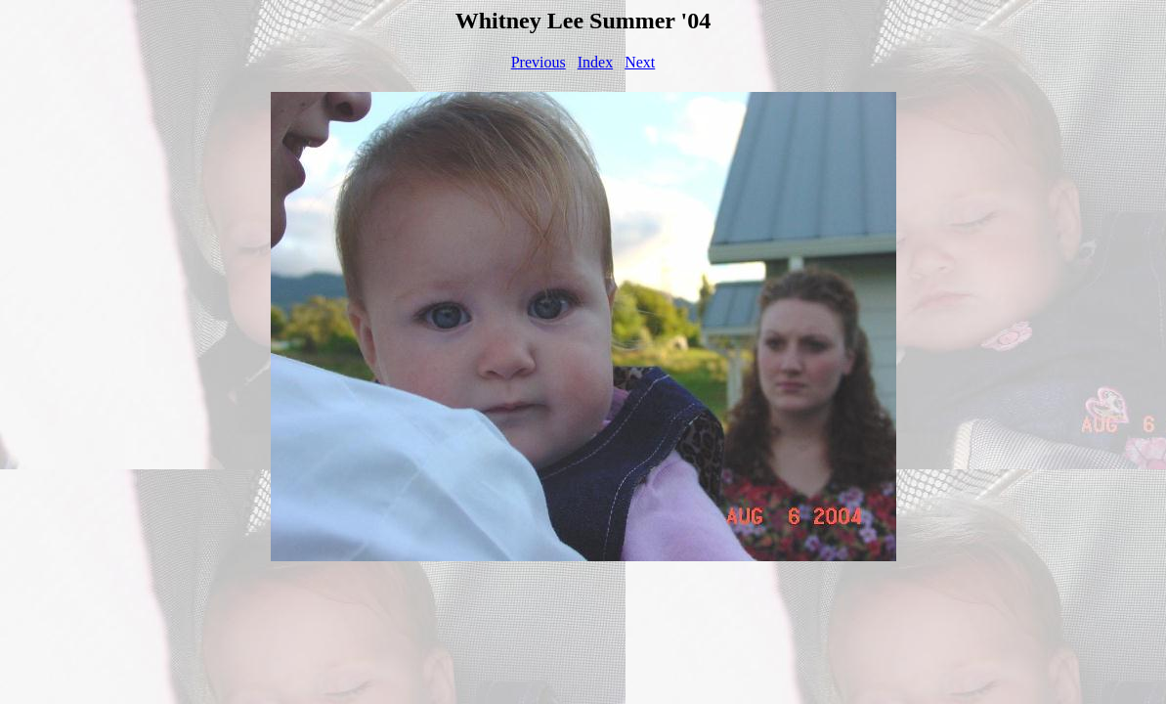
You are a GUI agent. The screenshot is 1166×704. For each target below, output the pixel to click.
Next (640, 62)
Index (595, 62)
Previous (538, 62)
